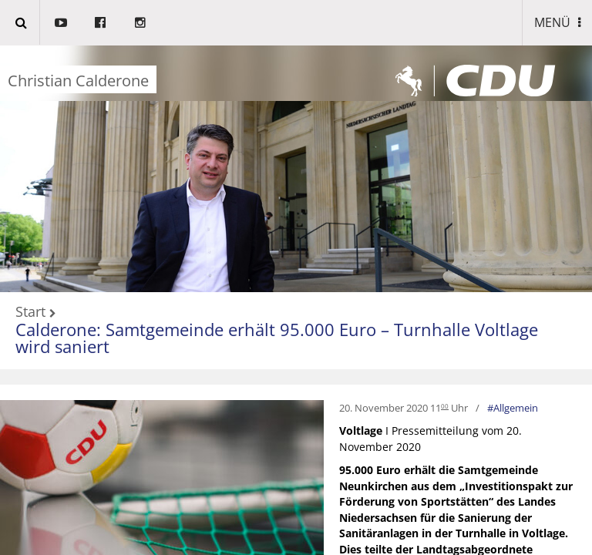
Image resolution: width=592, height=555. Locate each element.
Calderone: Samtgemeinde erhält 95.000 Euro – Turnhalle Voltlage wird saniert (276, 338)
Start (30, 312)
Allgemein (515, 408)
